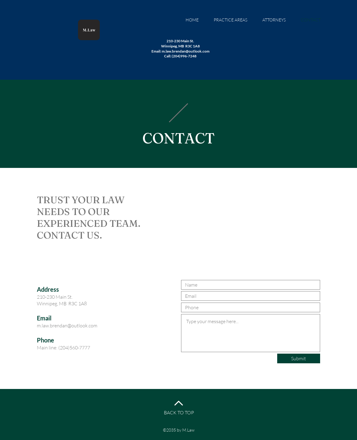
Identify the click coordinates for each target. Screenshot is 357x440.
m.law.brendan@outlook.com (67, 326)
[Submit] (298, 358)
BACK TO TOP (179, 412)
